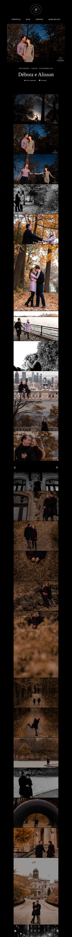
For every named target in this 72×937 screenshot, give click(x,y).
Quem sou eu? (54, 19)
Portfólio (16, 19)
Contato (39, 19)
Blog (28, 19)
